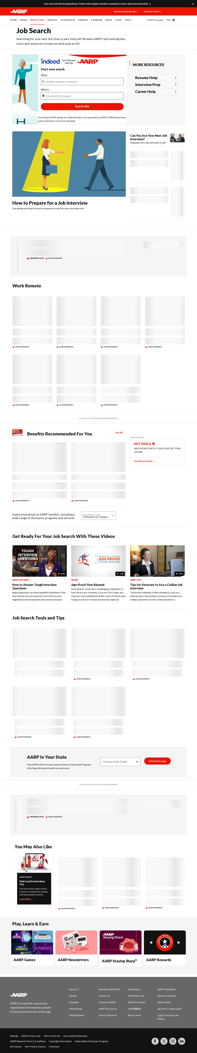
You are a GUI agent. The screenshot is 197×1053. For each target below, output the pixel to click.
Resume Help (146, 77)
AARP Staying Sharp (119, 961)
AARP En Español (155, 20)
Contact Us (104, 995)
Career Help (145, 91)
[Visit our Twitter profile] (164, 1041)
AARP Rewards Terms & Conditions (28, 1041)
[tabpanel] (167, 19)
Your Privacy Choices (35, 1046)
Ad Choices (16, 1046)
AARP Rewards (158, 960)
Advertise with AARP (109, 989)
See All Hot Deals (143, 461)
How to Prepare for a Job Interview (50, 203)
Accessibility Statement (75, 1035)
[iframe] (82, 84)
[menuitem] (13, 21)
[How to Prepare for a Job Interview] (69, 170)
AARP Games (24, 960)
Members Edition (152, 11)
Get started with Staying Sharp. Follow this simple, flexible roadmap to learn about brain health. (96, 3)
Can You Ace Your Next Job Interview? (148, 137)
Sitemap (14, 1035)
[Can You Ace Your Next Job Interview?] (157, 139)
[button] (176, 14)
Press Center (134, 1015)
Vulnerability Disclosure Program (91, 1041)
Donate (73, 995)
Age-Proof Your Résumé (88, 584)
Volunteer (74, 1002)
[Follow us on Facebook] (155, 1041)
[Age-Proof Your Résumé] (98, 573)
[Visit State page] (157, 761)
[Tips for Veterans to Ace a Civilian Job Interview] (157, 573)
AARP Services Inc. (108, 1008)
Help (169, 20)
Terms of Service (51, 1035)
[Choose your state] (121, 761)
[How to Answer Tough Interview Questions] (39, 573)
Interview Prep (147, 84)
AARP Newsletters (73, 960)
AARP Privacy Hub (31, 1035)
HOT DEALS (142, 443)
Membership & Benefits (125, 11)
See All (119, 432)
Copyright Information (60, 1041)
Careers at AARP (107, 1002)
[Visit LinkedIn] (181, 1041)
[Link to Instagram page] (172, 1041)
